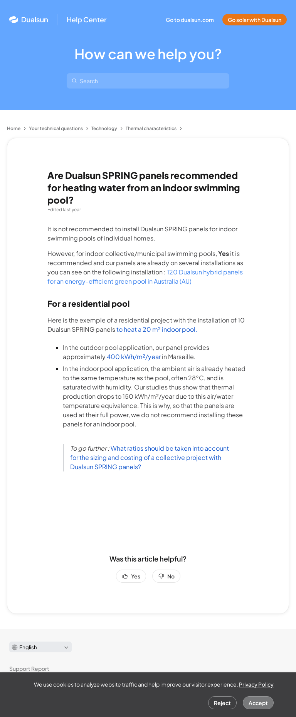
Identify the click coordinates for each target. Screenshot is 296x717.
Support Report (29, 668)
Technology (104, 128)
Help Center (87, 19)
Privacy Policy (256, 684)
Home (13, 128)
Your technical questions (56, 128)
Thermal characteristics (151, 128)
